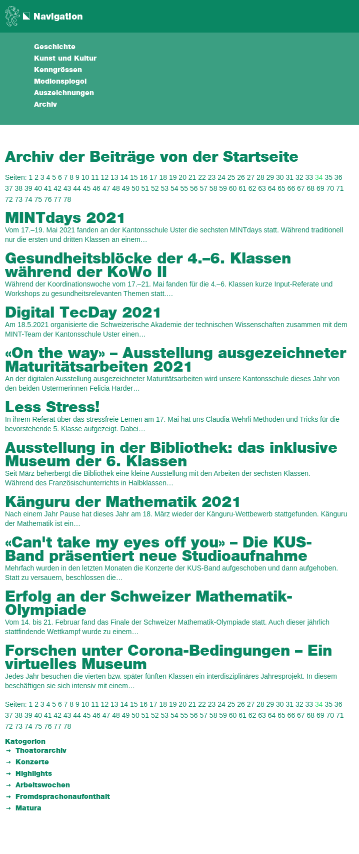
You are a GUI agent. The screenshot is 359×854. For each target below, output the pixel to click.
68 (311, 188)
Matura (29, 808)
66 (292, 188)
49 (126, 188)
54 (174, 188)
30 (280, 177)
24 (222, 177)
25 (232, 177)
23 (212, 177)
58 (214, 188)
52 (155, 188)
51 (146, 188)
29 (270, 177)
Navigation (58, 17)
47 (106, 188)
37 (9, 188)
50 (136, 188)
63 (262, 188)
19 (173, 177)
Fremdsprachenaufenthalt (63, 796)
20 (182, 177)
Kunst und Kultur (65, 58)
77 (58, 199)
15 (134, 177)
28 (260, 177)
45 (87, 188)
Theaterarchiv (41, 750)
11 (95, 177)
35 (328, 177)
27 (251, 177)
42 (58, 188)
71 (340, 188)
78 (68, 199)
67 (301, 188)
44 (77, 188)
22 (202, 177)
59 (223, 188)
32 (300, 177)
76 (48, 199)
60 (233, 188)
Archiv (45, 104)
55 (184, 188)
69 (320, 188)
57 (204, 188)
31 (290, 177)
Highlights (34, 773)
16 (144, 177)
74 (28, 199)
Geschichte (55, 47)
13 (114, 177)
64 (272, 188)
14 (124, 177)
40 (38, 188)
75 (38, 199)
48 (116, 188)
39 (28, 188)
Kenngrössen (58, 70)
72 (9, 199)
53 (165, 188)
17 (154, 177)
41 (48, 188)
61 (242, 188)
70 (330, 188)
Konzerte (32, 762)
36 (338, 177)
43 (68, 188)
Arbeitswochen (43, 785)
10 (86, 177)
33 (309, 177)
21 (192, 177)
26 (241, 177)
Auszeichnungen (64, 93)
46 (96, 188)
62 (252, 188)
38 (18, 188)
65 (282, 188)
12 (105, 177)
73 (18, 199)
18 (163, 177)
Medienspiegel (60, 81)
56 (194, 188)
